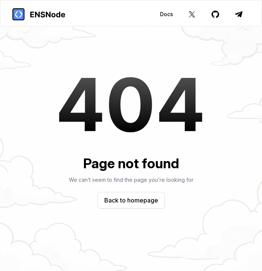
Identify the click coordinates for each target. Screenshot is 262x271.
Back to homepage (131, 200)
